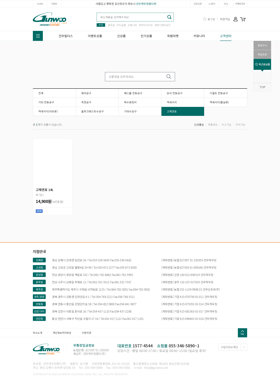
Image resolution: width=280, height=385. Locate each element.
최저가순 (240, 124)
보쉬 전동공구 (174, 93)
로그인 (211, 19)
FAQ (226, 3)
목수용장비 (130, 102)
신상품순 (199, 124)
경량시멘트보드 (162, 25)
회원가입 (225, 19)
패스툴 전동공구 (133, 93)
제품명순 (213, 124)
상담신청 (198, 3)
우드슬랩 (121, 25)
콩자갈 (111, 25)
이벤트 (54, 3)
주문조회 (262, 54)
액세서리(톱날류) (219, 102)
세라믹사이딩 (146, 25)
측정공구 (86, 102)
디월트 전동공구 (219, 93)
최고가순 (227, 124)
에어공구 (86, 93)
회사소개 (37, 332)
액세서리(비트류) (48, 111)
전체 (40, 93)
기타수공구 (130, 111)
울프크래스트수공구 (92, 111)
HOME (40, 3)
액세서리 (172, 102)
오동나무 (132, 25)
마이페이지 (235, 19)
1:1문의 (211, 3)
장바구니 (243, 19)
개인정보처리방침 (62, 332)
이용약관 (86, 332)
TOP (262, 87)
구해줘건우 (240, 3)
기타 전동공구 (46, 102)
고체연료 (172, 111)
